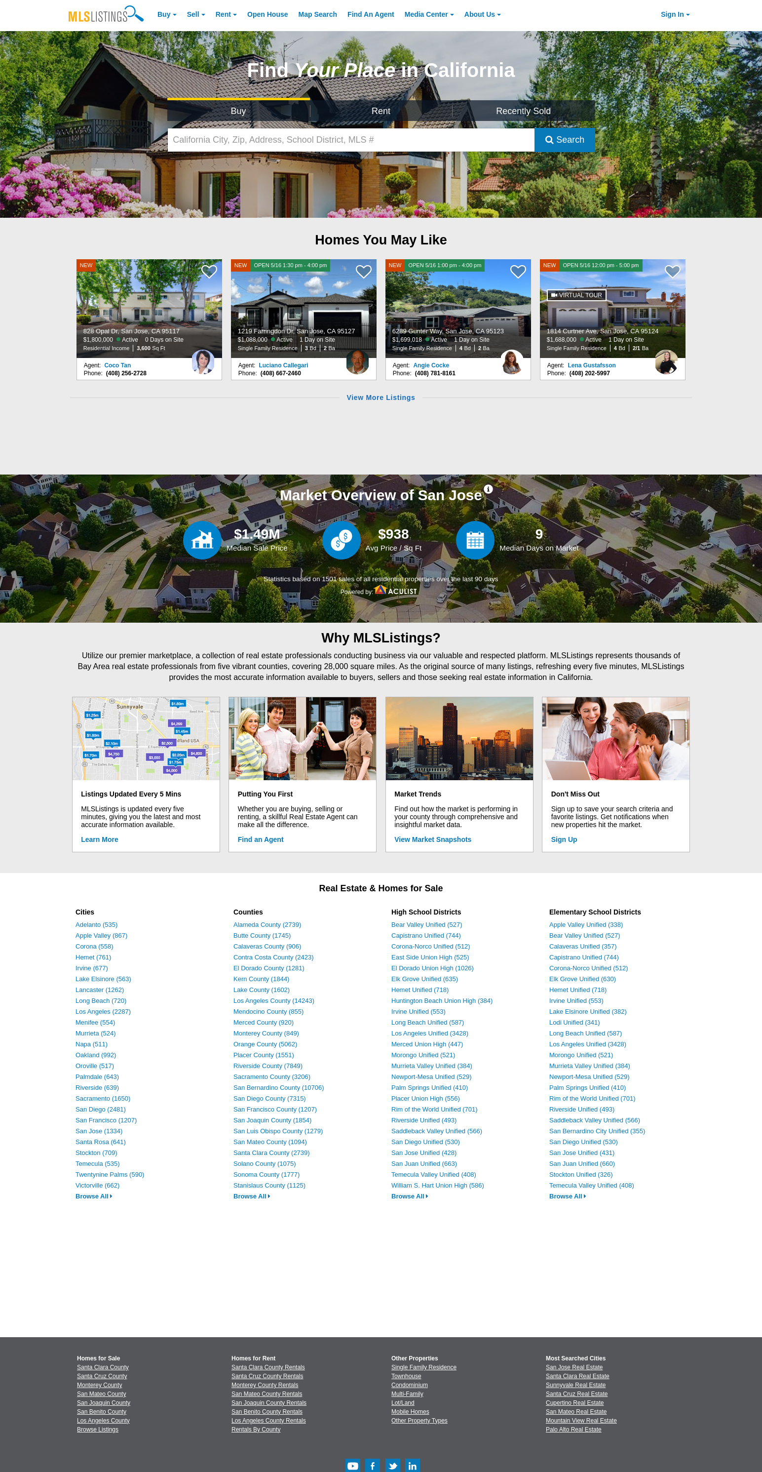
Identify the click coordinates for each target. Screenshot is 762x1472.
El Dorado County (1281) (269, 968)
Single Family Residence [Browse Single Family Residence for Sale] (424, 1367)
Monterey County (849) (266, 1033)
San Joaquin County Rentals (268, 1402)
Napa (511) (92, 1044)
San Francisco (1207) (106, 1120)
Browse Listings (97, 1429)
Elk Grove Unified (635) (424, 979)
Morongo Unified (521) (423, 1055)
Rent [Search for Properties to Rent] (381, 111)
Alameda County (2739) (267, 924)
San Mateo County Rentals (266, 1394)
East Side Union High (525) (430, 957)
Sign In (672, 14)
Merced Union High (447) (427, 1044)
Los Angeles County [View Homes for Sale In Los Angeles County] (103, 1420)
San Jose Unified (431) (581, 1152)
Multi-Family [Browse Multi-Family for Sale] (407, 1394)
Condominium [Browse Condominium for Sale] (409, 1385)
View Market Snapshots (432, 839)
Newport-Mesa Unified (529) (431, 1076)
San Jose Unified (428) (424, 1152)
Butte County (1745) (262, 935)
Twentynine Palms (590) (110, 1174)
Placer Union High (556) (425, 1098)
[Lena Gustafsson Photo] (666, 358)
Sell (193, 14)
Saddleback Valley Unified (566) (436, 1131)
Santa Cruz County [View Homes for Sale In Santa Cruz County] (102, 1376)
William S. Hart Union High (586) (437, 1185)
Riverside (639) (97, 1087)
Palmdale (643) (97, 1076)
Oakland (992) (96, 1055)
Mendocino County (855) (268, 1011)
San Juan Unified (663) (424, 1163)
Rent (223, 14)
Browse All (94, 1196)
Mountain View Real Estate (581, 1420)
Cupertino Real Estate (575, 1402)
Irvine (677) (92, 968)
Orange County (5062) (265, 1044)
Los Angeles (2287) (103, 1011)
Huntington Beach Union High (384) (442, 1000)
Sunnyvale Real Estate (576, 1385)
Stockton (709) (96, 1152)
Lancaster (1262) (100, 990)
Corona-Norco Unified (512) (430, 946)
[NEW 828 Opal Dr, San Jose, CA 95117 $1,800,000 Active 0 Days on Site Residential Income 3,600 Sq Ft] (149, 308)
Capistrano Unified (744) (426, 935)
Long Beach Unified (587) (427, 1022)
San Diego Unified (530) (425, 1142)
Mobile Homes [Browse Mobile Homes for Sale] (410, 1411)
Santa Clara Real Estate (578, 1376)
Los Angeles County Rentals (268, 1420)
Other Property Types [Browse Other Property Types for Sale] (419, 1420)
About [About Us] (479, 14)
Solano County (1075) (264, 1163)
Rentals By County (255, 1429)
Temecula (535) (98, 1163)
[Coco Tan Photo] (202, 358)
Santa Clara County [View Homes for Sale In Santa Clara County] (103, 1367)
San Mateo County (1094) (270, 1142)
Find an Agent (261, 839)
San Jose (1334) (99, 1131)
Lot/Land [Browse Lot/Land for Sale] (403, 1402)
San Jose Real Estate (574, 1367)
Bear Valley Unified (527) (426, 924)
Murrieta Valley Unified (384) (431, 1066)
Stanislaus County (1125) (269, 1185)
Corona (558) (95, 946)
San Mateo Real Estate (576, 1411)
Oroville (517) (95, 1066)
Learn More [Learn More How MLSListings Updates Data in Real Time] (99, 839)
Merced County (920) (263, 1022)
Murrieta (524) (96, 1033)
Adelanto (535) (96, 924)
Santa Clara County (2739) (271, 1152)
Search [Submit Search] (564, 140)
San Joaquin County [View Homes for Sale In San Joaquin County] (103, 1402)
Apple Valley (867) (101, 935)
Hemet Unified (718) (420, 990)
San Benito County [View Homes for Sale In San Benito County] (101, 1411)
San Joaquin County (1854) (272, 1120)
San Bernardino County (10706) (278, 1087)
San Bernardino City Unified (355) (597, 1131)
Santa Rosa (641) (101, 1142)
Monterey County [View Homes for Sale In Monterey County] (99, 1385)
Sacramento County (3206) (271, 1076)
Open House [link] (267, 14)
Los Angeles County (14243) (273, 1000)
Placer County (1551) (263, 1055)
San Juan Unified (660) (582, 1163)
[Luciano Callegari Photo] (357, 358)
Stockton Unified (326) (581, 1174)
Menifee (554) (95, 1022)
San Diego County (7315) (269, 1098)
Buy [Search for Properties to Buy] (238, 111)
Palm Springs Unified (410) (429, 1087)
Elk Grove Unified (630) (582, 979)
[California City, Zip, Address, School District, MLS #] (351, 140)
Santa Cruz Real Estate (577, 1394)
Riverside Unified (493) (424, 1120)
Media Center (426, 14)
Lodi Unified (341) (574, 1022)
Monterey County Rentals (264, 1385)
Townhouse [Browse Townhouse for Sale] (406, 1376)
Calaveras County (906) (267, 946)
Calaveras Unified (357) (583, 946)
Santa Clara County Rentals (268, 1367)
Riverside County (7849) (268, 1066)
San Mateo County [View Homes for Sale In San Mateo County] (101, 1394)
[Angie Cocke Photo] (511, 358)
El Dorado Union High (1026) (432, 968)
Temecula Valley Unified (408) (433, 1174)
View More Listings (380, 397)
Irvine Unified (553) (418, 1011)
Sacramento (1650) (103, 1098)
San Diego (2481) (101, 1109)
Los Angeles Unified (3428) (429, 1033)
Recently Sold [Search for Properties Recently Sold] (523, 111)
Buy (163, 14)
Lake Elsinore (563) (103, 979)
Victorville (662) (97, 1185)
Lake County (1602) (261, 990)
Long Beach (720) (101, 1000)
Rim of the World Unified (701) (434, 1109)
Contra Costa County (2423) (273, 957)
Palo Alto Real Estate (574, 1429)
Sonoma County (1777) (266, 1174)
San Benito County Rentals (267, 1411)
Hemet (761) (93, 957)
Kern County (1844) (261, 979)
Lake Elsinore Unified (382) (588, 1011)
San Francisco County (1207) (275, 1109)
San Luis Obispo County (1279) (278, 1131)
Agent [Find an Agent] (370, 14)
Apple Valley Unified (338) (586, 924)
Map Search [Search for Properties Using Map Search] (318, 14)
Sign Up (564, 839)
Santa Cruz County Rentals (267, 1376)
